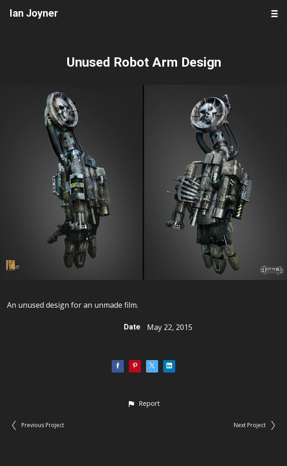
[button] (143, 403)
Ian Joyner (33, 13)
